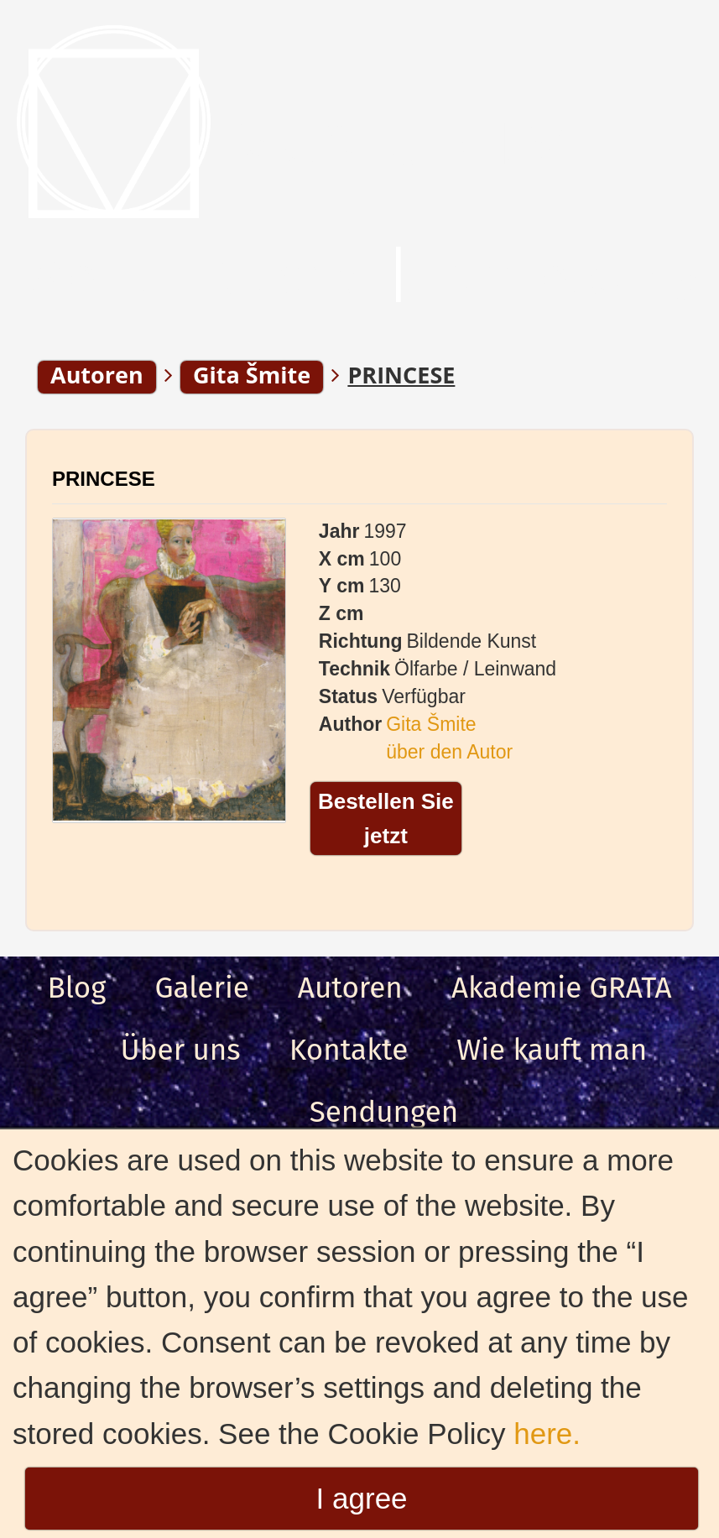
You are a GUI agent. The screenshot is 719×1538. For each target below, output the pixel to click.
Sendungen (384, 1111)
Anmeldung (569, 276)
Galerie (201, 987)
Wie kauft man (551, 1049)
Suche (288, 276)
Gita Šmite (431, 724)
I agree (362, 1498)
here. (547, 1433)
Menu (91, 276)
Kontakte (349, 1049)
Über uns (181, 1049)
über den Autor (449, 752)
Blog (76, 987)
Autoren (350, 987)
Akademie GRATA (561, 987)
